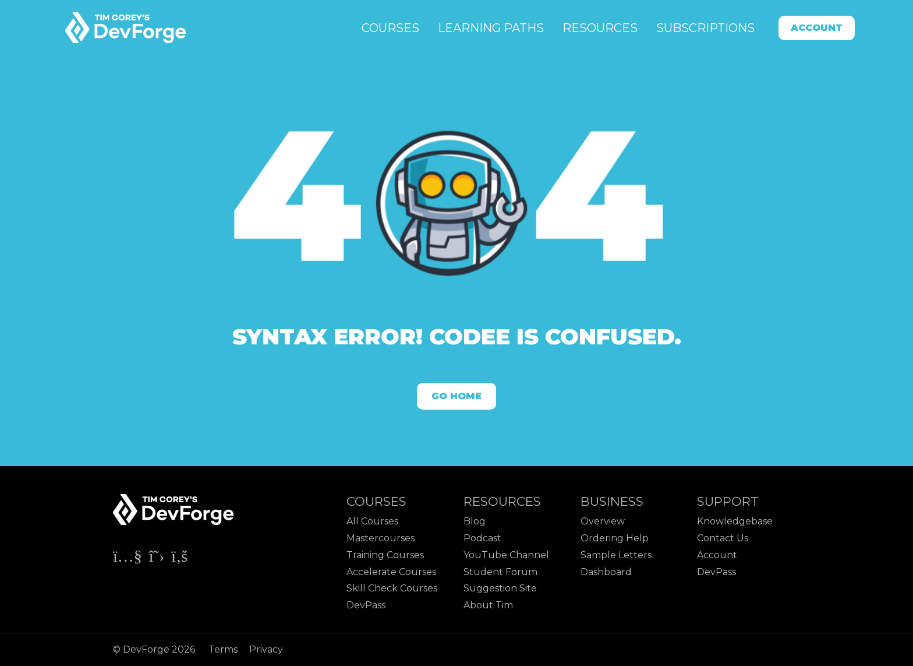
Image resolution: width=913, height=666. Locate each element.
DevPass (365, 605)
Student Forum (500, 571)
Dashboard (606, 571)
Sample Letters (616, 555)
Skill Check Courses (391, 588)
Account (817, 27)
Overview (603, 521)
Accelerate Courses (391, 571)
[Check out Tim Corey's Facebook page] (179, 558)
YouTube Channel (506, 555)
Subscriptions (705, 28)
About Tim (488, 605)
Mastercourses (380, 538)
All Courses (372, 521)
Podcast (482, 538)
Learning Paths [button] (491, 28)
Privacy (266, 649)
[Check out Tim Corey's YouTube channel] (128, 558)
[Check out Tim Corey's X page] (157, 558)
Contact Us (722, 538)
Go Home (456, 395)
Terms (224, 649)
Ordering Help (615, 538)
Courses (390, 28)
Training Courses (385, 555)
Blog (474, 521)
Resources (600, 28)
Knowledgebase (735, 521)
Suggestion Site (500, 588)
